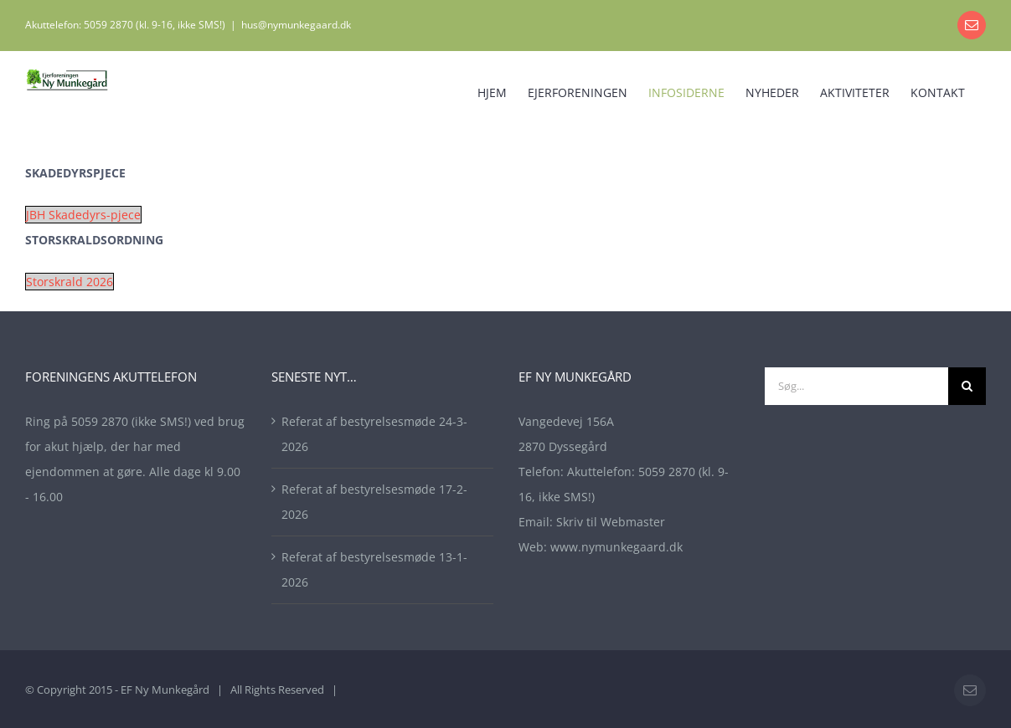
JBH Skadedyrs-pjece (83, 215)
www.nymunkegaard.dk (616, 547)
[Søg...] (856, 386)
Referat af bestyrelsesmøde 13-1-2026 (374, 569)
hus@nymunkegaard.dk (296, 25)
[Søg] (967, 386)
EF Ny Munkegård (165, 689)
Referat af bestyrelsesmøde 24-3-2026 (374, 433)
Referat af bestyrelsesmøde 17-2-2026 (374, 501)
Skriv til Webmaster (610, 522)
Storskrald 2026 (69, 282)
